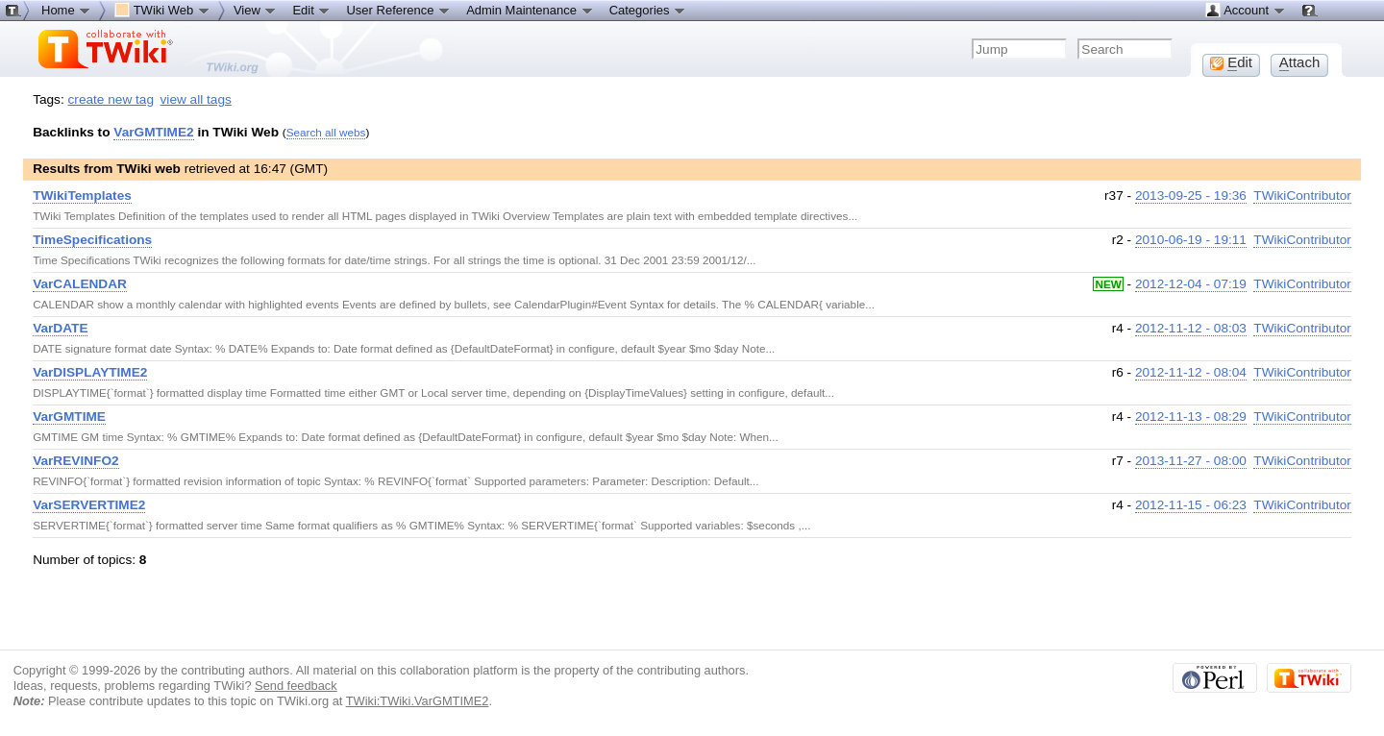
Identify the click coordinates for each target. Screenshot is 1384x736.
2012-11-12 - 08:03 (1191, 328)
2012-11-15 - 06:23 (1191, 505)
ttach (1300, 62)
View (256, 9)
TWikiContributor (1302, 195)
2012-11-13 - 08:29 (1191, 416)
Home (66, 9)
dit (1231, 62)
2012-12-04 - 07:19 (1191, 284)
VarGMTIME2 (153, 132)
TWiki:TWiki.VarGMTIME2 (417, 701)
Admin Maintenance (530, 9)
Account (1245, 9)
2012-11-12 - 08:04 (1191, 372)
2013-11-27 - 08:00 (1191, 461)
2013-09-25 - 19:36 (1191, 195)
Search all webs (326, 132)
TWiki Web (162, 9)
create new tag (111, 99)
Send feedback (296, 685)
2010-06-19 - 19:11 (1191, 240)
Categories (647, 9)
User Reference (398, 9)
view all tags (196, 99)
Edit (311, 9)
